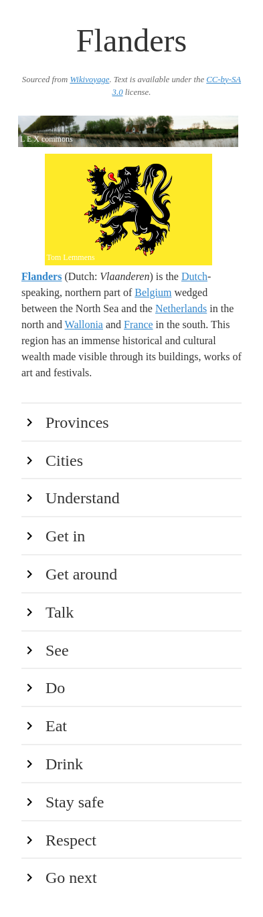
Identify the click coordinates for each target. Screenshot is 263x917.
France (138, 324)
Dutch (194, 276)
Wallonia (84, 324)
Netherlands (181, 308)
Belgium (153, 292)
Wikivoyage (89, 79)
